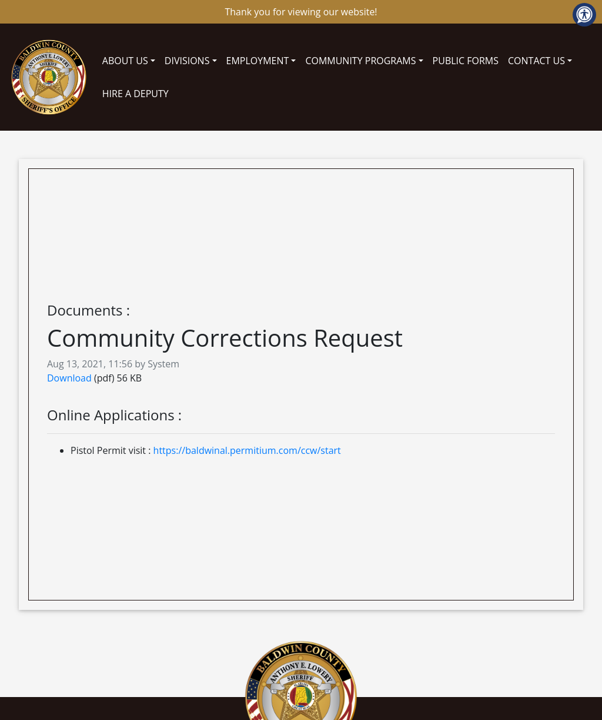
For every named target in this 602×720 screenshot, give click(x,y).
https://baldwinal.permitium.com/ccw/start (247, 450)
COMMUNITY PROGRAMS (360, 60)
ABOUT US (125, 60)
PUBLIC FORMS (466, 60)
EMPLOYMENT (257, 60)
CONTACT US (536, 60)
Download (69, 377)
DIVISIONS (187, 60)
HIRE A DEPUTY (135, 93)
